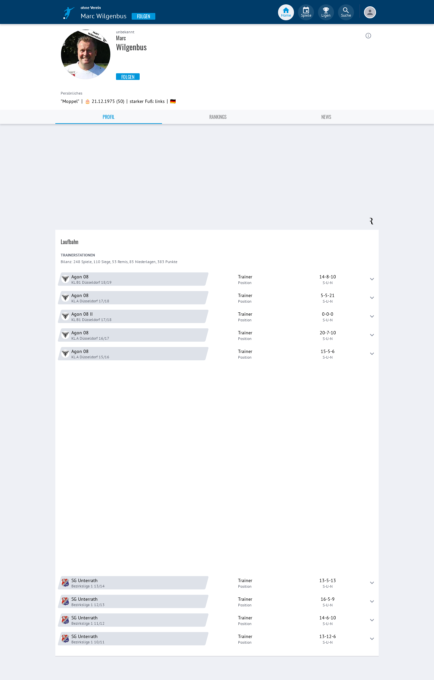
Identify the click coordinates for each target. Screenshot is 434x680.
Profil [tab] (109, 116)
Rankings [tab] (218, 116)
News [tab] (326, 116)
